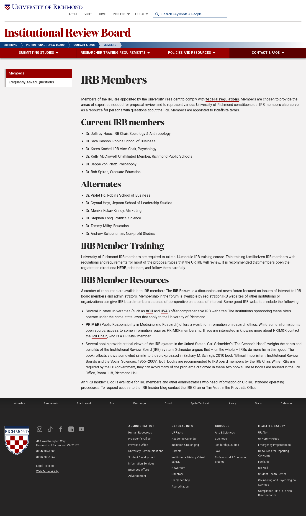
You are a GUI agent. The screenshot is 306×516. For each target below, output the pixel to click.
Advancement (137, 469)
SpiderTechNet (200, 396)
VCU (149, 304)
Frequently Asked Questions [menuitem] (31, 75)
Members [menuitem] (16, 66)
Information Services (141, 456)
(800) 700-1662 (45, 450)
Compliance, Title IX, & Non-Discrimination (275, 486)
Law (217, 444)
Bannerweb (51, 396)
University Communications (145, 444)
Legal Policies (45, 459)
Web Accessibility (47, 464)
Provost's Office (138, 438)
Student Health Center (272, 467)
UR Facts (177, 425)
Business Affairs (138, 463)
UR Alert (263, 425)
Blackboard (84, 396)
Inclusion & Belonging (185, 438)
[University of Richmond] (42, 7)
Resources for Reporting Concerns (273, 446)
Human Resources (140, 425)
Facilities (264, 455)
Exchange (139, 396)
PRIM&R (92, 318)
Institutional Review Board (68, 25)
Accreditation (180, 479)
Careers (177, 444)
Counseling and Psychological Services (277, 475)
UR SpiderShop (181, 473)
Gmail (168, 396)
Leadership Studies (227, 438)
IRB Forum (181, 284)
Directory (177, 467)
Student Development (141, 450)
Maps (258, 396)
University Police (268, 432)
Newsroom (178, 461)
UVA (164, 304)
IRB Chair (99, 329)
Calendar (286, 396)
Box (112, 396)
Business (221, 432)
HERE (121, 261)
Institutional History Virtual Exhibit (188, 452)
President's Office (139, 432)
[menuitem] (147, 7)
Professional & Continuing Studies (231, 452)
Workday (19, 396)
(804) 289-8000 (45, 444)
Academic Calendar (184, 432)
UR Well (263, 461)
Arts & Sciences (225, 425)
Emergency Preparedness (274, 438)
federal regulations (222, 92)
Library (232, 396)
